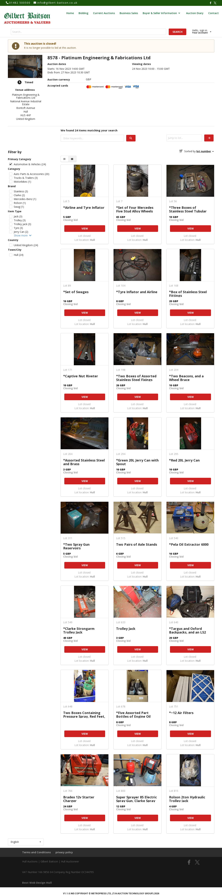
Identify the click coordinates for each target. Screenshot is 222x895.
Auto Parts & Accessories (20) (31, 173)
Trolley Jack (125, 629)
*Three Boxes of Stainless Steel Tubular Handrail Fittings (188, 209)
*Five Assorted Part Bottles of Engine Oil (133, 714)
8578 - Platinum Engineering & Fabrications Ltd (99, 58)
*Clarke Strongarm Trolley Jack (79, 630)
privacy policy (64, 852)
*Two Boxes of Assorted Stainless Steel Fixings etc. (136, 377)
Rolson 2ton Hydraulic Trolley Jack (187, 798)
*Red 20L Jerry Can (184, 460)
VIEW (85, 228)
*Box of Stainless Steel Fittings (188, 293)
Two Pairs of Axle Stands (136, 545)
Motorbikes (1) (22, 181)
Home (70, 13)
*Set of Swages (75, 292)
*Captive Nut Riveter (80, 376)
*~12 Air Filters (181, 713)
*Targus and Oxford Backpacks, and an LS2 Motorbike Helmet (187, 630)
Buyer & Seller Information (162, 13)
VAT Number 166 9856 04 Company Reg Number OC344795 (58, 872)
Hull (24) (18, 254)
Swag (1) (19, 206)
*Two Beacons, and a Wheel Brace (186, 377)
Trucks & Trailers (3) (26, 177)
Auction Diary (195, 13)
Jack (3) (18, 216)
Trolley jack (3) (22, 224)
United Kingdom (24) (26, 245)
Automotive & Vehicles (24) (30, 164)
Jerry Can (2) (21, 231)
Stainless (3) (21, 191)
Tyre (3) (18, 227)
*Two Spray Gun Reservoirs (76, 546)
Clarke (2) (19, 195)
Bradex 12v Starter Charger (78, 798)
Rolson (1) (20, 202)
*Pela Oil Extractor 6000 (188, 545)
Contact (213, 13)
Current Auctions (104, 13)
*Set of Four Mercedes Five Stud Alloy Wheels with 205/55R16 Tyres (134, 209)
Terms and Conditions (36, 852)
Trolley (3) (20, 220)
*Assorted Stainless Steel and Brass (84, 462)
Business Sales (129, 13)
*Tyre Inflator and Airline (136, 292)
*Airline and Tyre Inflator (83, 208)
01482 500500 (19, 2)
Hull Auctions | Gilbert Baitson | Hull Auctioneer (50, 861)
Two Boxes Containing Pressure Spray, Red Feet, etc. (84, 714)
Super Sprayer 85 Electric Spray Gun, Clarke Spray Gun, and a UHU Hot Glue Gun (137, 798)
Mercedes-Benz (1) (25, 199)
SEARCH (177, 31)
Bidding (83, 13)
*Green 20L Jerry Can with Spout (137, 462)
